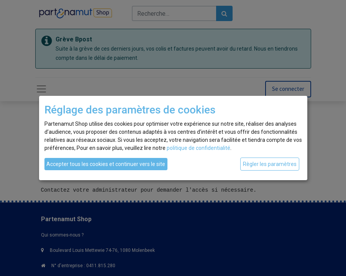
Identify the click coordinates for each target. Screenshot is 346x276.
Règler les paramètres (270, 164)
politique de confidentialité (198, 148)
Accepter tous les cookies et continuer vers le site (105, 164)
